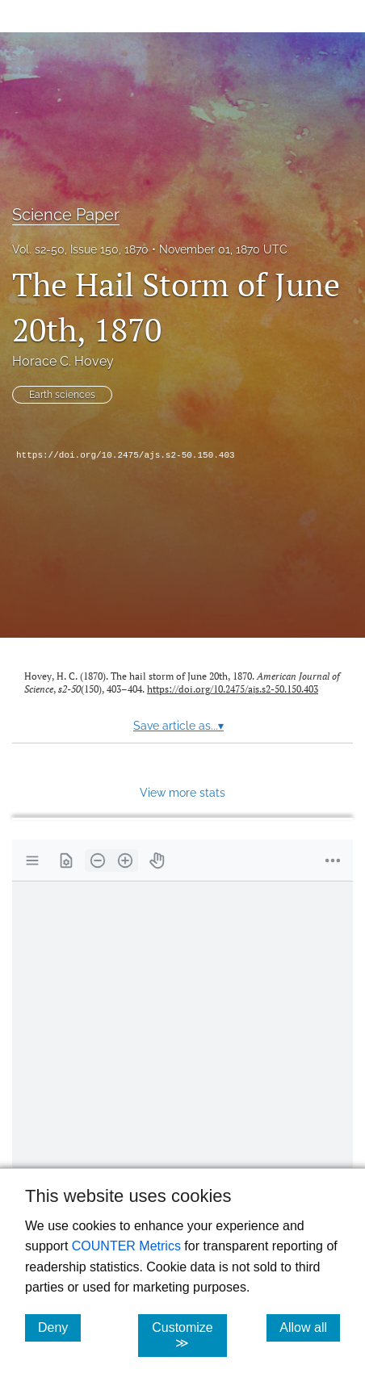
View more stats (182, 792)
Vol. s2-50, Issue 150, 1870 (80, 249)
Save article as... (178, 725)
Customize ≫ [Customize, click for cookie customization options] (189, 1335)
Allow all (309, 1327)
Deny (59, 1327)
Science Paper (66, 214)
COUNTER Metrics (126, 1246)
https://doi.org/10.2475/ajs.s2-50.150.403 (125, 455)
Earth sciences (62, 394)
